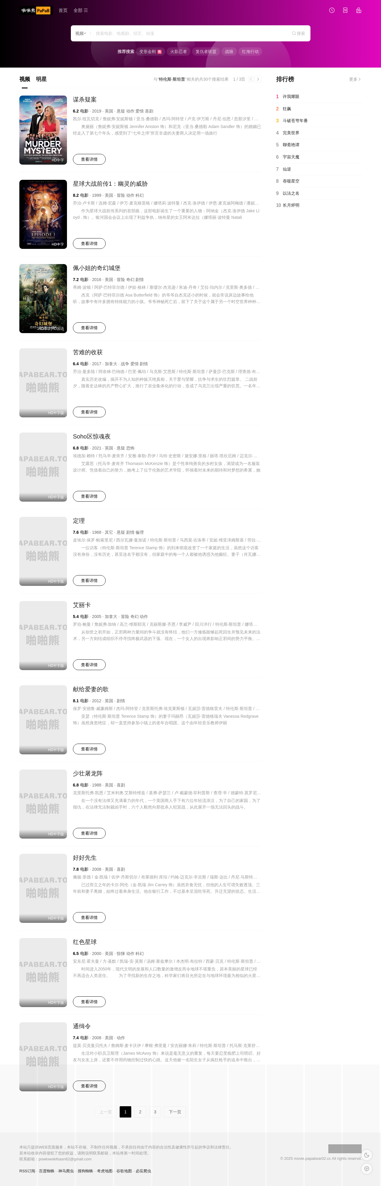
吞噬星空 (287, 181)
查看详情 (89, 159)
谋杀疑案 (85, 99)
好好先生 (85, 857)
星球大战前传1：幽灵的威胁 (110, 183)
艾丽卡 (82, 605)
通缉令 (82, 1026)
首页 (63, 10)
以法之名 (287, 193)
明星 (41, 79)
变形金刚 (150, 51)
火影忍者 (178, 51)
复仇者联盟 (206, 51)
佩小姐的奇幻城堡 (97, 268)
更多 (355, 79)
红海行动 (250, 51)
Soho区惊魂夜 (92, 436)
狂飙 (283, 109)
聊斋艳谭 (287, 145)
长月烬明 (287, 205)
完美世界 (287, 133)
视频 (24, 79)
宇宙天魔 (287, 157)
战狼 (229, 51)
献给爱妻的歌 (91, 689)
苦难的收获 (88, 352)
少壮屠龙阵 (88, 773)
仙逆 (283, 169)
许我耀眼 (287, 97)
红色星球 (85, 942)
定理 (79, 520)
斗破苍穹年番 (292, 121)
